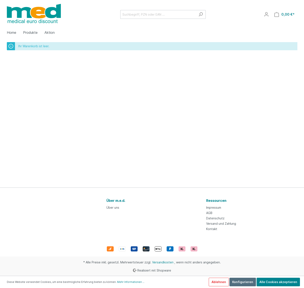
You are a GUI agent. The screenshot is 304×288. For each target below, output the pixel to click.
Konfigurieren (242, 282)
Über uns (112, 207)
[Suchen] (201, 14)
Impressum (213, 207)
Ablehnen (218, 282)
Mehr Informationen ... (130, 282)
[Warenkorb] (284, 14)
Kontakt (211, 229)
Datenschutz (215, 218)
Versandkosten (162, 262)
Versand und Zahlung (221, 223)
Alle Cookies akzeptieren (278, 282)
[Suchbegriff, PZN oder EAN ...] (158, 14)
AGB (209, 213)
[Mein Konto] (266, 14)
